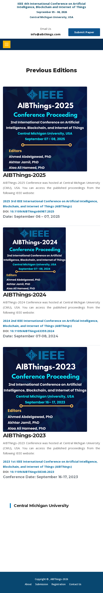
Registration (59, 584)
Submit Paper (84, 32)
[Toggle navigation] (6, 44)
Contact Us (75, 584)
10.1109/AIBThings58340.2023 (32, 472)
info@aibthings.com (45, 34)
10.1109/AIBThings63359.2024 (32, 331)
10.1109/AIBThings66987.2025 (32, 211)
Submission (41, 584)
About (28, 584)
